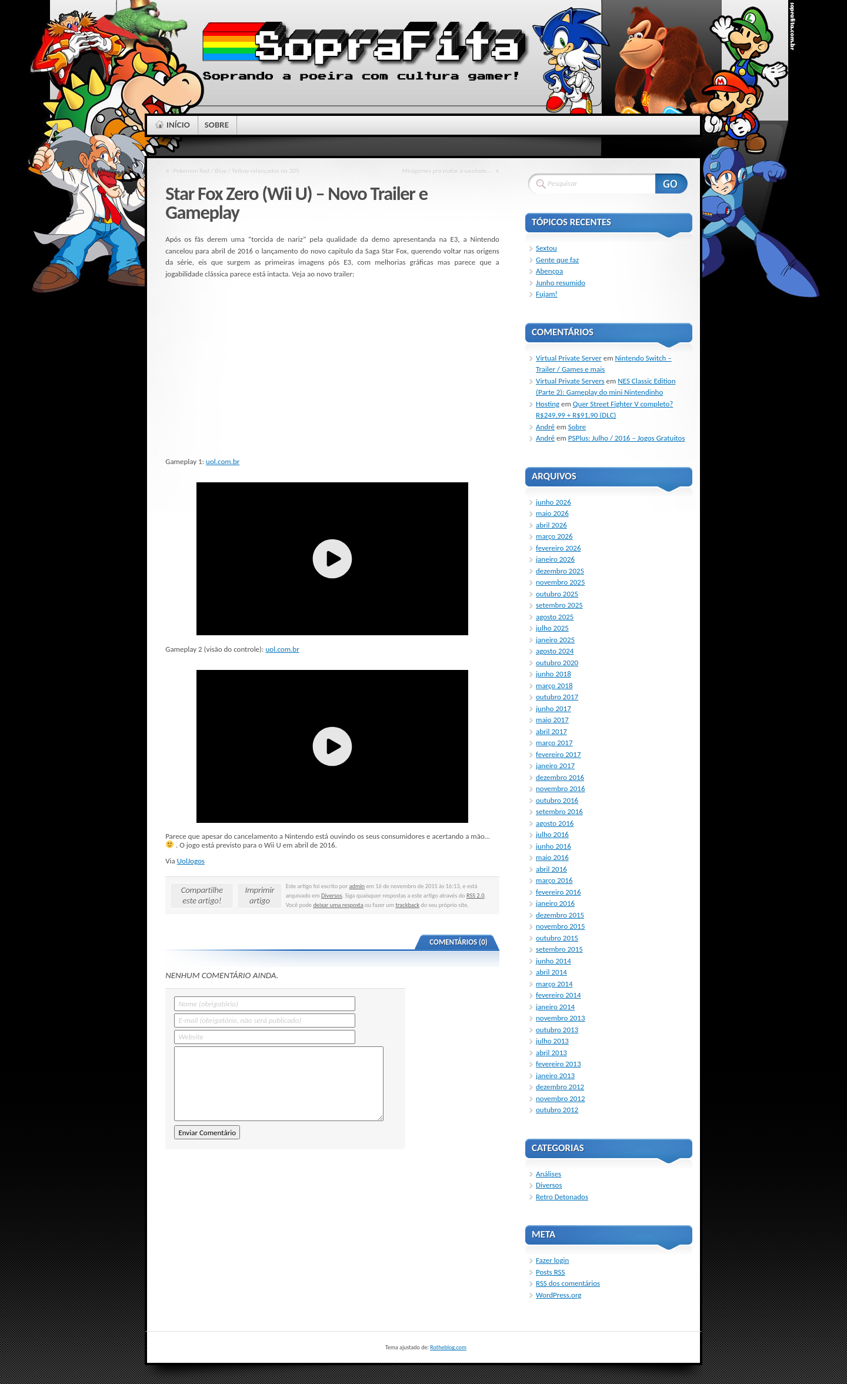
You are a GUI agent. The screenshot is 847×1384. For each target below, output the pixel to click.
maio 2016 (552, 857)
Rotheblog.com (448, 1347)
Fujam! (547, 293)
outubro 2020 (557, 662)
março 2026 (554, 536)
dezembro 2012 (560, 1086)
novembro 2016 (560, 788)
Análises (548, 1173)
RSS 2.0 (475, 895)
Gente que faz (557, 259)
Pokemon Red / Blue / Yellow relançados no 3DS (236, 170)
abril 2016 (551, 869)
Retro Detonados (562, 1196)
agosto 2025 (554, 616)
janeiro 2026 (555, 559)
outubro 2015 (557, 937)
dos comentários (568, 1283)
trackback (407, 905)
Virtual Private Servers (570, 380)
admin (357, 886)
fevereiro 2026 (558, 547)
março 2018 (554, 685)
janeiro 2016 (555, 903)
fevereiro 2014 (558, 995)
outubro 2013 (557, 1029)
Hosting (547, 403)
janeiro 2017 (555, 765)
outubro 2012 (557, 1109)
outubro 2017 (557, 696)
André (545, 426)
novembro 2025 (560, 582)
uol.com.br (222, 461)
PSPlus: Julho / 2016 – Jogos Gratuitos (626, 437)
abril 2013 (551, 1052)
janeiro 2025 (555, 639)
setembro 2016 (559, 811)
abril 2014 (551, 972)
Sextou (546, 248)
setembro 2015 (559, 949)
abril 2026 (551, 525)
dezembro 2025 (560, 570)
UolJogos (191, 860)
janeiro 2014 (555, 1006)
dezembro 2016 (560, 777)
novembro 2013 (560, 1017)
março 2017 (554, 742)
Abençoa (549, 270)
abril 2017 (551, 731)
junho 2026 (553, 502)
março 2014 (554, 983)
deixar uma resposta (338, 905)
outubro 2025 (557, 593)
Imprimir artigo (260, 895)
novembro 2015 (560, 926)
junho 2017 (553, 708)
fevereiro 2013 (558, 1063)
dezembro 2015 (560, 915)
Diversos (331, 895)
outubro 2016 (557, 800)
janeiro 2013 (555, 1075)
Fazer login (552, 1260)
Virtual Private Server (569, 357)
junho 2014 (553, 960)
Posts (550, 1272)
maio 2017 (552, 719)
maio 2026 (552, 513)
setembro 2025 (559, 605)
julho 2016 (552, 834)
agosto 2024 (554, 650)
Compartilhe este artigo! (202, 895)
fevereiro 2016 (558, 892)
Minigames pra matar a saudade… (446, 170)
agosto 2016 (554, 823)
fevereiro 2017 (558, 754)
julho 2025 (552, 627)
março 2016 (554, 880)
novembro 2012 (560, 1098)
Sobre (577, 426)
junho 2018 (553, 673)
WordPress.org (558, 1294)
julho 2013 (552, 1040)
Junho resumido (560, 282)
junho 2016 (553, 846)
